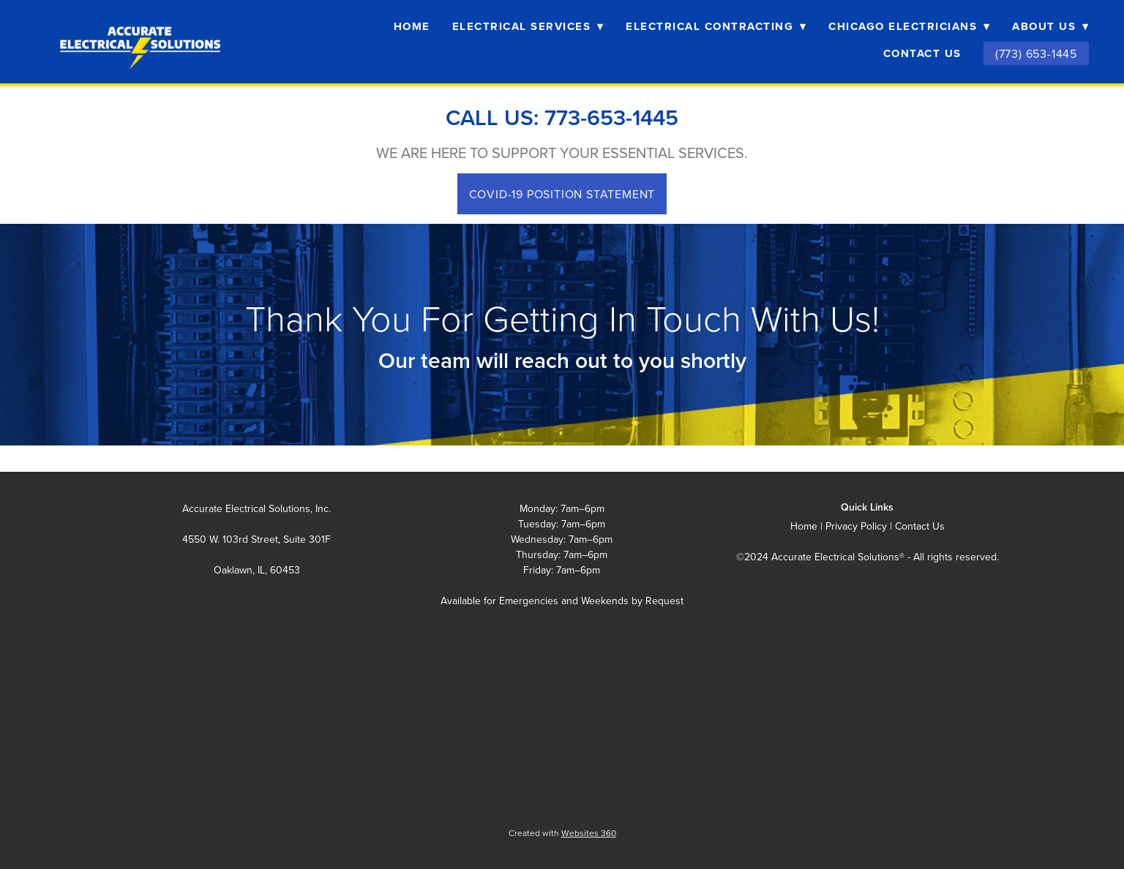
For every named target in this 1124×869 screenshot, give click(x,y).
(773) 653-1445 (1036, 53)
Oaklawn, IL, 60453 (257, 570)
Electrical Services (528, 26)
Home (412, 26)
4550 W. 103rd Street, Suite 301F (256, 539)
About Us (1050, 26)
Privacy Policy (856, 526)
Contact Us (922, 53)
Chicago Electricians (909, 26)
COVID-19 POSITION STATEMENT (562, 194)
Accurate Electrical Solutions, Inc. (256, 508)
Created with (562, 833)
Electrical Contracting (716, 26)
